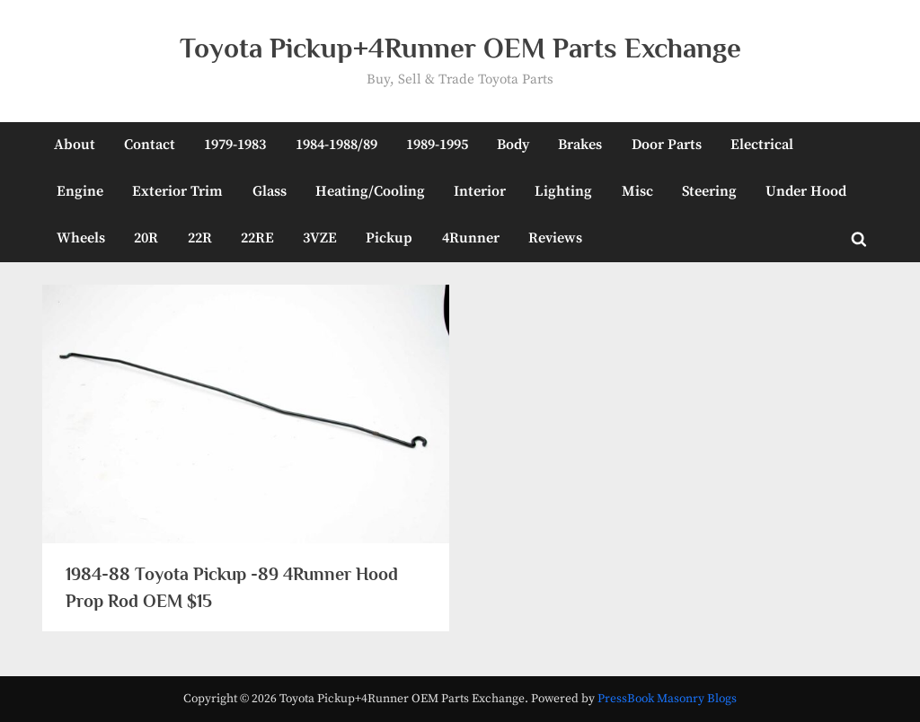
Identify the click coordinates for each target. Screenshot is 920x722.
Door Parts (667, 145)
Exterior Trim (177, 191)
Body (513, 145)
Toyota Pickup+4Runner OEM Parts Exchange (460, 48)
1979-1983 (235, 145)
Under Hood (805, 191)
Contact (149, 145)
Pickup (389, 238)
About (74, 145)
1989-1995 (437, 145)
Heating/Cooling (370, 191)
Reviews (555, 238)
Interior (480, 191)
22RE (257, 238)
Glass (269, 191)
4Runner (471, 238)
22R (200, 238)
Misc (637, 191)
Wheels (81, 238)
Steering (709, 191)
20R (146, 238)
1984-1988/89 (336, 145)
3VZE (320, 238)
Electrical (761, 145)
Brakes (580, 145)
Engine (80, 191)
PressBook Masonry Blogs (667, 699)
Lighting (563, 191)
